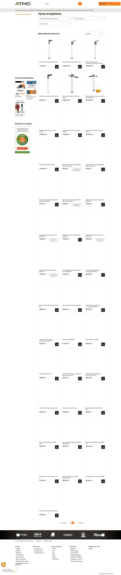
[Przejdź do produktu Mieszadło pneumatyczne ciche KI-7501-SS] (49, 117)
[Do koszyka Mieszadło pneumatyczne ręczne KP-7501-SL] (80, 134)
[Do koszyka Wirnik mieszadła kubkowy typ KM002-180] (103, 446)
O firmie (54, 548)
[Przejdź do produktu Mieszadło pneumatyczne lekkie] (49, 151)
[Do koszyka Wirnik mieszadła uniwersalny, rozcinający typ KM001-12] (103, 309)
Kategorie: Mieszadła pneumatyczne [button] (48, 18)
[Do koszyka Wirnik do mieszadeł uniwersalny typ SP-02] (57, 309)
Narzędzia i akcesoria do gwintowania (21, 563)
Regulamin (73, 548)
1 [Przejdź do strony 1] (69, 522)
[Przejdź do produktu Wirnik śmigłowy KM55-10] (72, 326)
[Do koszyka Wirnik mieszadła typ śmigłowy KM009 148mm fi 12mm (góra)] (57, 204)
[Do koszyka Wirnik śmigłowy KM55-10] (80, 343)
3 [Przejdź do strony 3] (75, 522)
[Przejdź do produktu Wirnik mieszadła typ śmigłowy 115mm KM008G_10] (95, 221)
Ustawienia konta (38, 550)
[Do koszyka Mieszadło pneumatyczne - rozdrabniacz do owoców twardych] (103, 66)
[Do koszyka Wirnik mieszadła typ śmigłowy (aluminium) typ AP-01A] (103, 378)
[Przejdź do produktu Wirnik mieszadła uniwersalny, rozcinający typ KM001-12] (95, 292)
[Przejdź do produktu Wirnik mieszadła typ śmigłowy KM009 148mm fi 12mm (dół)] (95, 151)
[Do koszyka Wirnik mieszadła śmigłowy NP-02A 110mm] (57, 446)
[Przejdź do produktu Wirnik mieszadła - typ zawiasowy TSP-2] (49, 463)
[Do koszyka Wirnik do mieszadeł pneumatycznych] (57, 412)
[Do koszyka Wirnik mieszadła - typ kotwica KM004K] (103, 480)
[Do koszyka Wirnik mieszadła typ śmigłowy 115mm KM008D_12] (80, 239)
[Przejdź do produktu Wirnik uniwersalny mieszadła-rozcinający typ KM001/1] (95, 257)
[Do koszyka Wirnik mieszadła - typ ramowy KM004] (57, 515)
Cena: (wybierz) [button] (43, 23)
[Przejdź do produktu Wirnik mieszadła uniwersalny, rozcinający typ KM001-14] (49, 326)
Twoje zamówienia (39, 552)
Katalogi (54, 556)
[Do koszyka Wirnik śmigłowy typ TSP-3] (57, 378)
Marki (53, 554)
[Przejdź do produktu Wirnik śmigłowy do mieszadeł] (72, 394)
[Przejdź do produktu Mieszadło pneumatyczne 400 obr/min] (49, 48)
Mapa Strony (55, 558)
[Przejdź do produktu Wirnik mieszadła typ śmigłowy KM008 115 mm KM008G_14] (72, 257)
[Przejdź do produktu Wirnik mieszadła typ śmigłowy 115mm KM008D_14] (95, 186)
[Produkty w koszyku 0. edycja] (103, 3)
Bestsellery (19, 552)
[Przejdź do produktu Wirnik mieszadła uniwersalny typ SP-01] (72, 292)
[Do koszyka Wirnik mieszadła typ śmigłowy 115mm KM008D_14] (103, 204)
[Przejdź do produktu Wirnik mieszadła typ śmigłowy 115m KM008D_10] (49, 257)
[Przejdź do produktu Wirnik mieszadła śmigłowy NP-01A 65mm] (95, 394)
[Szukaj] (80, 3)
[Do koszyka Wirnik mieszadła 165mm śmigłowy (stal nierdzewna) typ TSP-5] (80, 378)
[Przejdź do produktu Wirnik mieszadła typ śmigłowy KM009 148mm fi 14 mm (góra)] (72, 186)
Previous (18, 534)
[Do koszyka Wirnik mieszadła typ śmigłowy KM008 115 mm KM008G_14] (80, 274)
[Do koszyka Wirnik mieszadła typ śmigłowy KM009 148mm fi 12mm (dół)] (103, 169)
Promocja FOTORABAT (76, 556)
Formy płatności (74, 552)
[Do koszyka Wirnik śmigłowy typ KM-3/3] (103, 343)
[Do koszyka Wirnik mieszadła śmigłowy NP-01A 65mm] (103, 412)
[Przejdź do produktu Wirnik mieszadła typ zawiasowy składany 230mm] (72, 463)
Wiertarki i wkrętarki (21, 558)
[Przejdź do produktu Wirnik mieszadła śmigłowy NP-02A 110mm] (49, 429)
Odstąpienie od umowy (76, 558)
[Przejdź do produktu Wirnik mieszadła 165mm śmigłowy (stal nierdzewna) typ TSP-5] (72, 360)
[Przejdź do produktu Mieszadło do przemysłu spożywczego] (72, 48)
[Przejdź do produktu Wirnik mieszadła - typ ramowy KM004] (49, 497)
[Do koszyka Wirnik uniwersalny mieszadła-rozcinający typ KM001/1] (103, 274)
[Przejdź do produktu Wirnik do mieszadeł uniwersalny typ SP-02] (49, 292)
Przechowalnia (38, 548)
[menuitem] (21, 9)
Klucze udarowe (20, 556)
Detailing (18, 548)
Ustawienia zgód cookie (76, 560)
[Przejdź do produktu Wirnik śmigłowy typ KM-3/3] (95, 326)
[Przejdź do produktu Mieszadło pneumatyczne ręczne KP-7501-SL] (72, 117)
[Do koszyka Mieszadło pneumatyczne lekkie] (57, 169)
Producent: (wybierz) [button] (79, 18)
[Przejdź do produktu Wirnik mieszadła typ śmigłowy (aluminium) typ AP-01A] (95, 360)
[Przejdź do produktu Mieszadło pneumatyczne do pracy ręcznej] (72, 83)
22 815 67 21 (38, 540)
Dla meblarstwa (20, 554)
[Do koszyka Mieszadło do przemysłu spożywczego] (80, 66)
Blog (53, 552)
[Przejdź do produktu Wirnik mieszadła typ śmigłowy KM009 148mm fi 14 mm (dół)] (72, 151)
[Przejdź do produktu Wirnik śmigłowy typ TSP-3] (49, 360)
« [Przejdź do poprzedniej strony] (64, 522)
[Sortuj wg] (93, 33)
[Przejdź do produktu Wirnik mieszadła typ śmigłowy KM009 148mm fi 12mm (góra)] (49, 186)
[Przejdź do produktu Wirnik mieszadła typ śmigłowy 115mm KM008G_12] (49, 221)
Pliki (53, 550)
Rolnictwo (18, 550)
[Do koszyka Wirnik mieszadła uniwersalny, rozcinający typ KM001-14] (57, 343)
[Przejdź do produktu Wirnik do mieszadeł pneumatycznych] (49, 394)
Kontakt (90, 548)
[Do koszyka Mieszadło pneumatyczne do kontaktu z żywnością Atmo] (103, 100)
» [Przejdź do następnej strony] (80, 522)
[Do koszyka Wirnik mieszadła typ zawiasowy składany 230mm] (80, 480)
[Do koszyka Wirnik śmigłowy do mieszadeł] (80, 412)
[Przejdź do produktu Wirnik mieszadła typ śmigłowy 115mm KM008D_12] (72, 221)
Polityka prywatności (75, 554)
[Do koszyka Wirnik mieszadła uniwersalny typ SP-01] (80, 309)
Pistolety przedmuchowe (22, 560)
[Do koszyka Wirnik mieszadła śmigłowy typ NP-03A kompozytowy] (80, 446)
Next (103, 534)
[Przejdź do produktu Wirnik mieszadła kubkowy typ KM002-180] (95, 429)
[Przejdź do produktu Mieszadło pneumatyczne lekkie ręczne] (49, 83)
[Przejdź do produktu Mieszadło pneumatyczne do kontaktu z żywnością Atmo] (95, 83)
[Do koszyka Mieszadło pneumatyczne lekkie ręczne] (57, 100)
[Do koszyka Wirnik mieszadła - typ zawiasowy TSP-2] (57, 480)
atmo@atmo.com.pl (47, 540)
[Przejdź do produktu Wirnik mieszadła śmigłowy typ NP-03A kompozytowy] (72, 429)
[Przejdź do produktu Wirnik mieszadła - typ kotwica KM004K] (95, 463)
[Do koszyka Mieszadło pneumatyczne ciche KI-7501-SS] (57, 134)
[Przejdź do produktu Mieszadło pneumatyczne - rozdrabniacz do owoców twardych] (95, 48)
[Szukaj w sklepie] (61, 3)
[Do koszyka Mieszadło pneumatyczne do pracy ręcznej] (80, 100)
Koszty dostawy (74, 550)
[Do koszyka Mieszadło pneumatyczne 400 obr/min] (57, 66)
